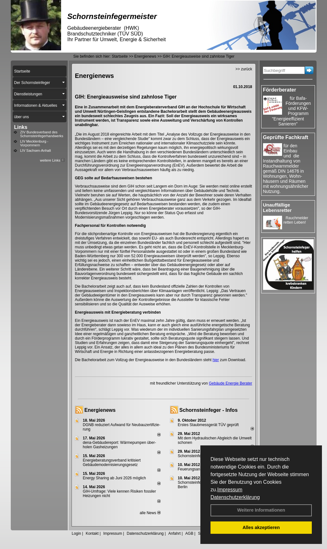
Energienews (100, 410)
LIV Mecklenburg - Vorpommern (34, 143)
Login (76, 533)
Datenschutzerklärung (235, 497)
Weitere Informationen (261, 510)
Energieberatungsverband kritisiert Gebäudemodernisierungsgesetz (112, 462)
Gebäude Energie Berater (230, 383)
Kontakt (92, 533)
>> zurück (244, 69)
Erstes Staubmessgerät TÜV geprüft (208, 425)
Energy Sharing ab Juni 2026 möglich (114, 478)
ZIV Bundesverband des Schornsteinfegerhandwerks (41, 134)
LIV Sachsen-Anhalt (35, 150)
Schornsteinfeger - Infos (208, 410)
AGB (189, 533)
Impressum (229, 489)
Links (21, 127)
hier (215, 360)
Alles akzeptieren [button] (261, 527)
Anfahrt (174, 533)
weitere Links (52, 160)
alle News (150, 513)
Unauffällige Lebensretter (277, 207)
